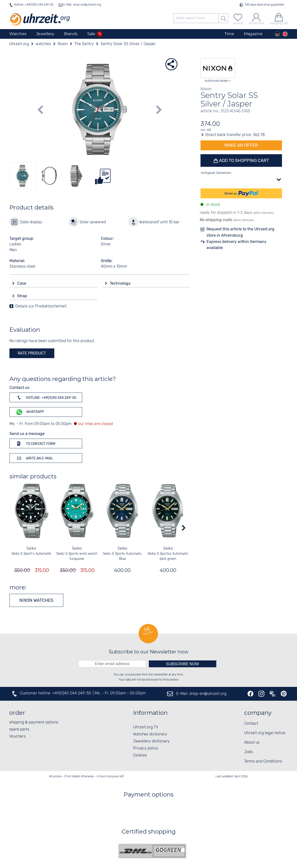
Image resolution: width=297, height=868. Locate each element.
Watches (17, 34)
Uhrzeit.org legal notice (264, 733)
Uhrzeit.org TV (145, 727)
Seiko (31, 548)
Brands (71, 34)
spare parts (19, 729)
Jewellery (45, 34)
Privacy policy (145, 748)
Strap (22, 296)
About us (252, 742)
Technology (121, 283)
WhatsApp (30, 412)
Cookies (140, 755)
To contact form (35, 443)
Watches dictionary (150, 734)
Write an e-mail (34, 458)
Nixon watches (36, 600)
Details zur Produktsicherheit (41, 306)
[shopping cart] (279, 18)
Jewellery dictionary (151, 741)
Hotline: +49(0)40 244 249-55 (33, 5)
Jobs (248, 752)
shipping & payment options (33, 722)
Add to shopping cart (243, 160)
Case (22, 283)
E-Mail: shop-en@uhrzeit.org (82, 5)
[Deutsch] (277, 34)
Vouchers (17, 736)
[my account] (256, 18)
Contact (251, 723)
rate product (32, 353)
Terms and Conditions (263, 761)
